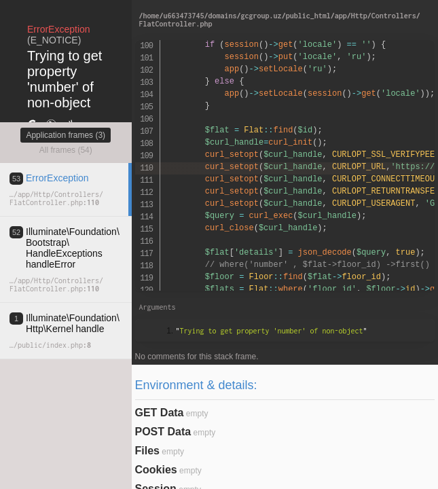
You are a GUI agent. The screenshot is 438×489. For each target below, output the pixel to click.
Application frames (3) (65, 135)
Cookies (156, 469)
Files (147, 450)
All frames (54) (65, 150)
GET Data (159, 412)
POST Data (163, 431)
